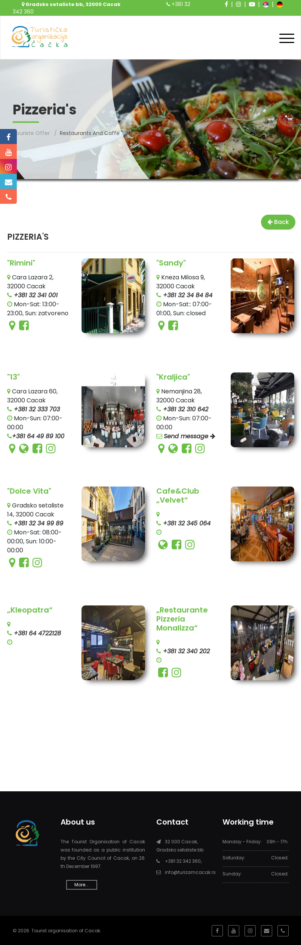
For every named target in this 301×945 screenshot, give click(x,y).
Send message (189, 435)
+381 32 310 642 (184, 408)
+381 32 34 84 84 (186, 294)
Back (278, 221)
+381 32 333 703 (36, 408)
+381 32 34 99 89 (37, 522)
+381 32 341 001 (35, 294)
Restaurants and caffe (90, 132)
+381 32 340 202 (185, 650)
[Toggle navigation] (286, 37)
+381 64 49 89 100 (38, 435)
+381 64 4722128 (36, 632)
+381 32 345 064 (186, 522)
